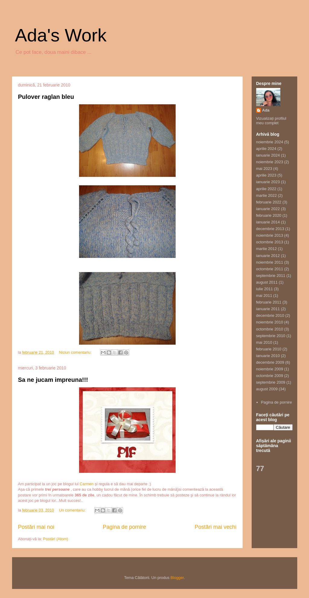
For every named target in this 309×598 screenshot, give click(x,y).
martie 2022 (266, 195)
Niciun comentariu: (75, 352)
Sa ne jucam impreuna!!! (53, 379)
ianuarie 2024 (268, 155)
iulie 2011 (264, 289)
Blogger (177, 577)
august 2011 (267, 282)
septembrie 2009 (270, 382)
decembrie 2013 (270, 228)
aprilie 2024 (266, 148)
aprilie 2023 (266, 175)
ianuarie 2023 (268, 182)
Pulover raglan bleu (46, 96)
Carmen (87, 484)
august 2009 (267, 389)
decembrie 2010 (270, 315)
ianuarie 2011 (268, 309)
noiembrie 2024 (269, 142)
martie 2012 (266, 248)
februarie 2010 (269, 349)
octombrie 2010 (269, 329)
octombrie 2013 (269, 242)
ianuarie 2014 (268, 222)
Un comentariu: (73, 510)
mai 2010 (264, 342)
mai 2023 (264, 168)
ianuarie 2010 (268, 355)
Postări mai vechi (215, 527)
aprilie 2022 (266, 189)
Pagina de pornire (124, 527)
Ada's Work (61, 35)
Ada (266, 110)
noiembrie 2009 (269, 369)
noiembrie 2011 (269, 262)
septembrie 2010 (270, 335)
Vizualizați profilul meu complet (271, 120)
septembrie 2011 (270, 275)
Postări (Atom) (55, 539)
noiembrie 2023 (269, 162)
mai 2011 (264, 295)
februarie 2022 (269, 202)
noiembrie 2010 (269, 322)
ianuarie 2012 (268, 255)
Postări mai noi (36, 527)
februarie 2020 (269, 215)
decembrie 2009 (270, 362)
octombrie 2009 (269, 375)
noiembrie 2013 (269, 235)
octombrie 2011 (269, 269)
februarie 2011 (269, 302)
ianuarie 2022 (268, 208)
